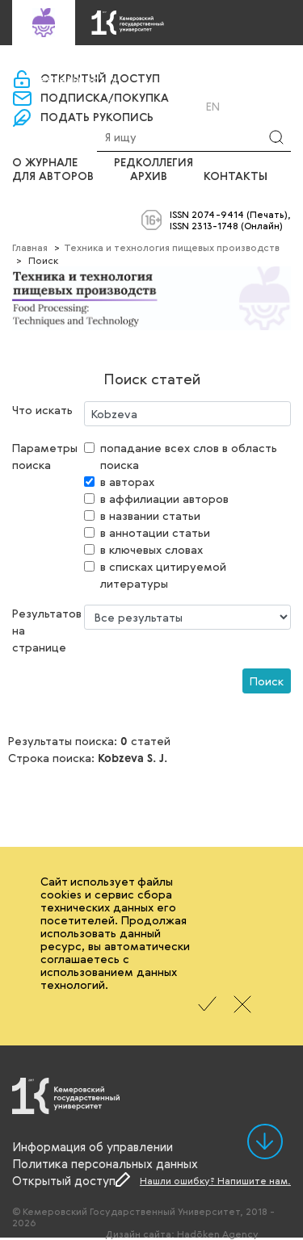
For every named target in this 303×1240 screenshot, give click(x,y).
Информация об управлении (92, 1146)
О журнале (45, 163)
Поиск (267, 681)
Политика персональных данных (105, 1163)
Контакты (235, 176)
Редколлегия (153, 163)
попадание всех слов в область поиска (188, 456)
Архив (148, 176)
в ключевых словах (151, 549)
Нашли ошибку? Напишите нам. (215, 1180)
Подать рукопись (97, 118)
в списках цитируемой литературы (163, 575)
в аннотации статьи (155, 532)
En (213, 106)
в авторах (127, 481)
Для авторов (53, 176)
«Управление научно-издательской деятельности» (129, 72)
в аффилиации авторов (164, 498)
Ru (191, 106)
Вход (137, 106)
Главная (30, 247)
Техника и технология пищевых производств (172, 247)
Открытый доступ (64, 1180)
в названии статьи (150, 515)
